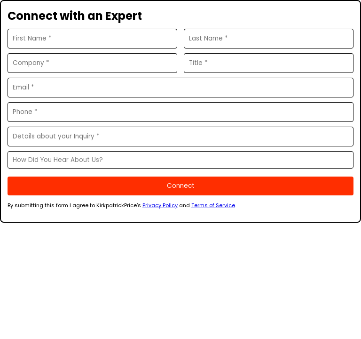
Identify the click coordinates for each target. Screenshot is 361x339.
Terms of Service (213, 205)
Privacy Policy (160, 205)
